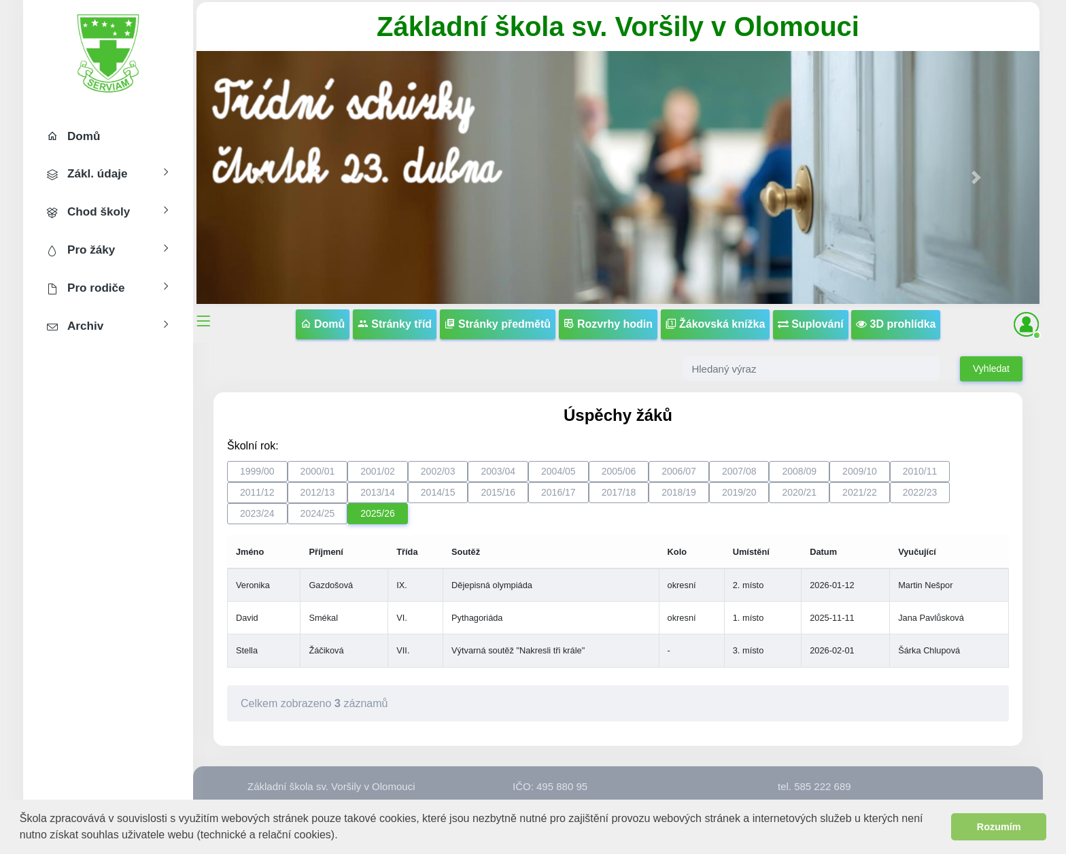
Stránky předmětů (498, 324)
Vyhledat (991, 368)
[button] (343, 836)
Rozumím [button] (999, 826)
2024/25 (317, 513)
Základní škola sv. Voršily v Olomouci (618, 26)
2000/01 (317, 471)
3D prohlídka (895, 324)
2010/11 (920, 471)
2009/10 (859, 471)
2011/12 (257, 492)
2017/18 (619, 492)
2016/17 (558, 492)
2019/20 (739, 492)
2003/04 (498, 471)
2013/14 (377, 492)
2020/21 (799, 492)
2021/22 (859, 492)
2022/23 (920, 492)
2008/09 (799, 471)
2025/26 (377, 513)
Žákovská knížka (716, 324)
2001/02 (377, 471)
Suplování (811, 324)
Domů (322, 324)
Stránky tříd (395, 324)
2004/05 (558, 471)
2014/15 (438, 492)
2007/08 (739, 471)
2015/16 (498, 492)
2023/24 (257, 513)
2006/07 (678, 471)
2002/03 (438, 471)
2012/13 (317, 492)
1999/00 (257, 471)
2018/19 (678, 492)
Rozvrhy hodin (608, 324)
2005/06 (619, 471)
